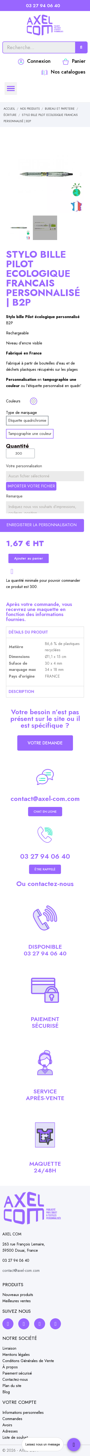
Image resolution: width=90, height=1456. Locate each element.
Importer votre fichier (31, 486)
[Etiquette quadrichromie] (27, 420)
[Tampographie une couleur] (30, 434)
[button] (9, 174)
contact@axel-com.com (45, 799)
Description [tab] (21, 691)
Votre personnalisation (24, 466)
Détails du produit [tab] (28, 632)
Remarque (14, 496)
